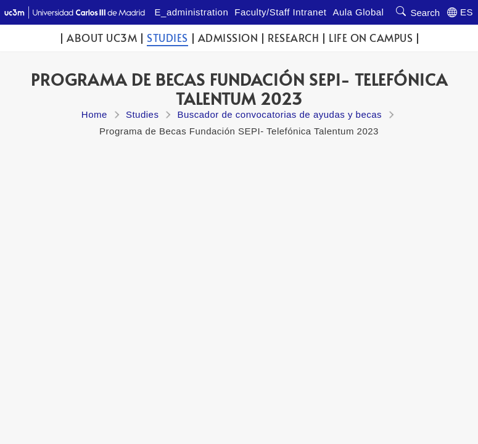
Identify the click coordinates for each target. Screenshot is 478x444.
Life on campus (371, 38)
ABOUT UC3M (102, 38)
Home (94, 114)
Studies (167, 38)
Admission (228, 38)
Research (293, 38)
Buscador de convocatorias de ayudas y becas (279, 114)
